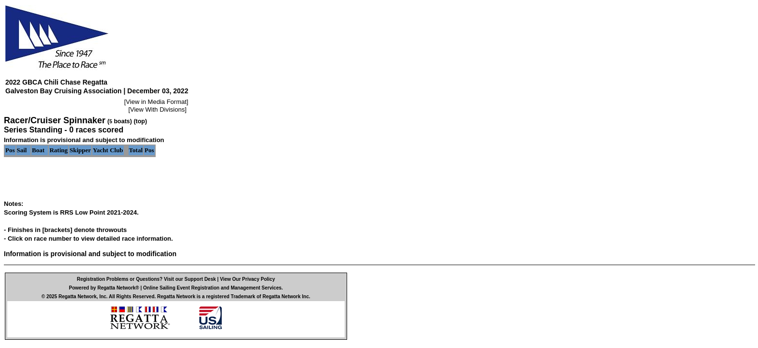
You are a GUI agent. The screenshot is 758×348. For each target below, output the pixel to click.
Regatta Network (77, 296)
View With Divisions (157, 109)
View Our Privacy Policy (247, 279)
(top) (140, 121)
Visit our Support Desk (190, 279)
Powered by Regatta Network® (104, 287)
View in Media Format (156, 101)
